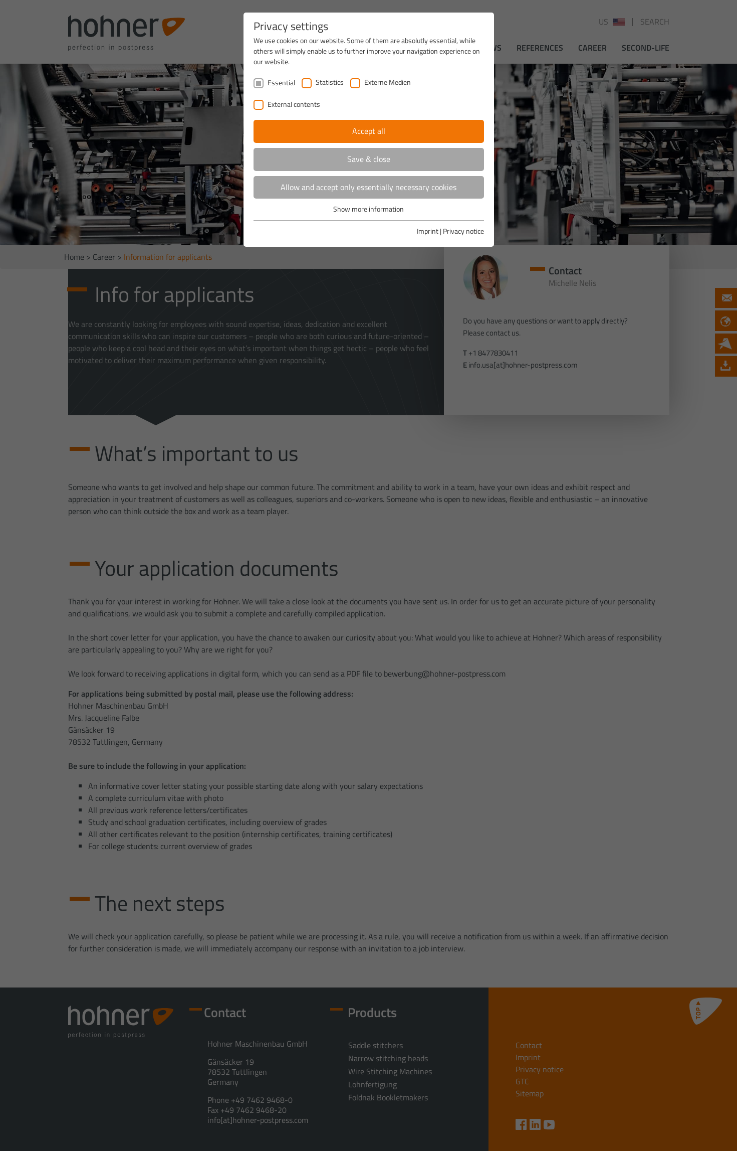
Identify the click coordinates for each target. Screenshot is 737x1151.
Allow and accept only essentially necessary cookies (368, 187)
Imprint (427, 231)
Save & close (368, 159)
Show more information (368, 209)
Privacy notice (463, 231)
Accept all (368, 131)
